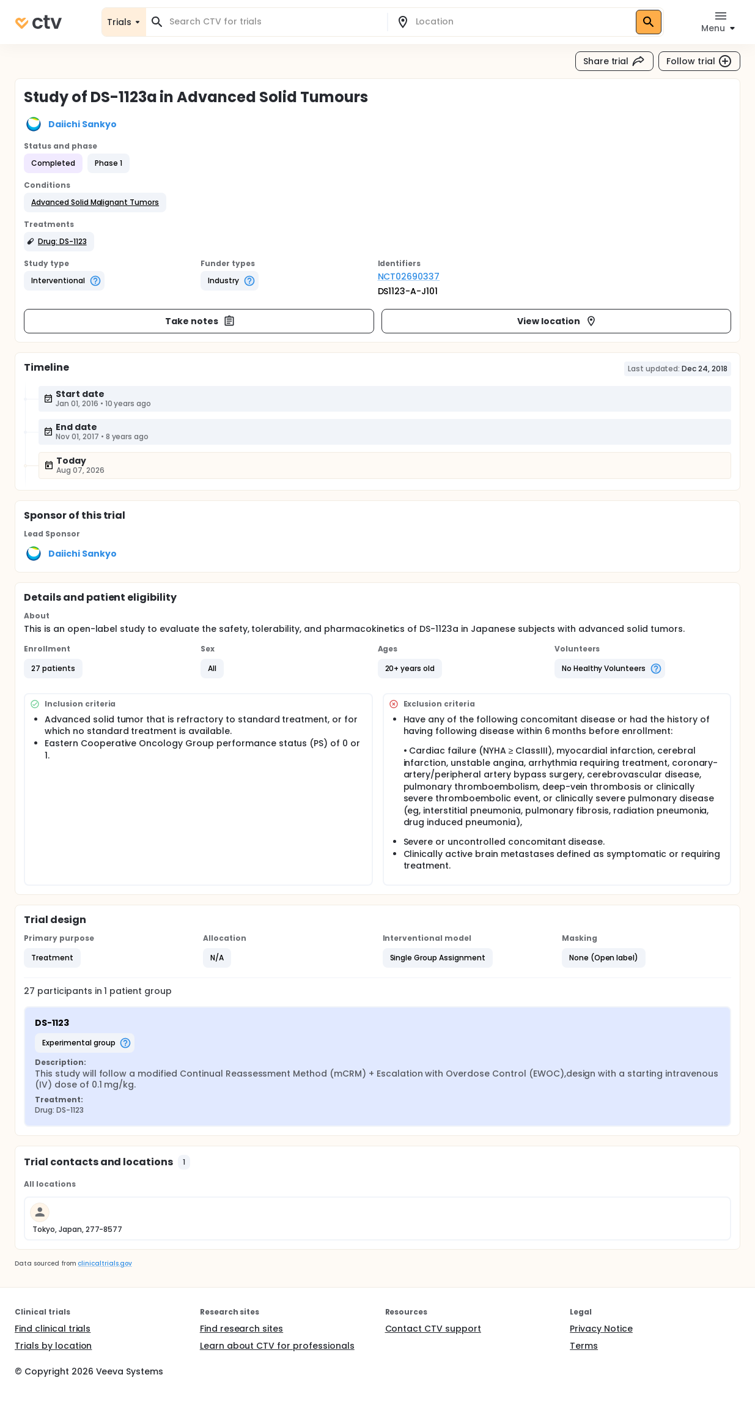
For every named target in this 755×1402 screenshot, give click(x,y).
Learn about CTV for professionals (277, 1345)
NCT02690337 (409, 276)
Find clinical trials (52, 1328)
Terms (584, 1345)
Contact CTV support (433, 1328)
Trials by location (53, 1345)
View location (557, 321)
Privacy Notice (601, 1328)
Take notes (200, 321)
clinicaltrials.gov (104, 1263)
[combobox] (273, 21)
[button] (95, 202)
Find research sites (241, 1328)
